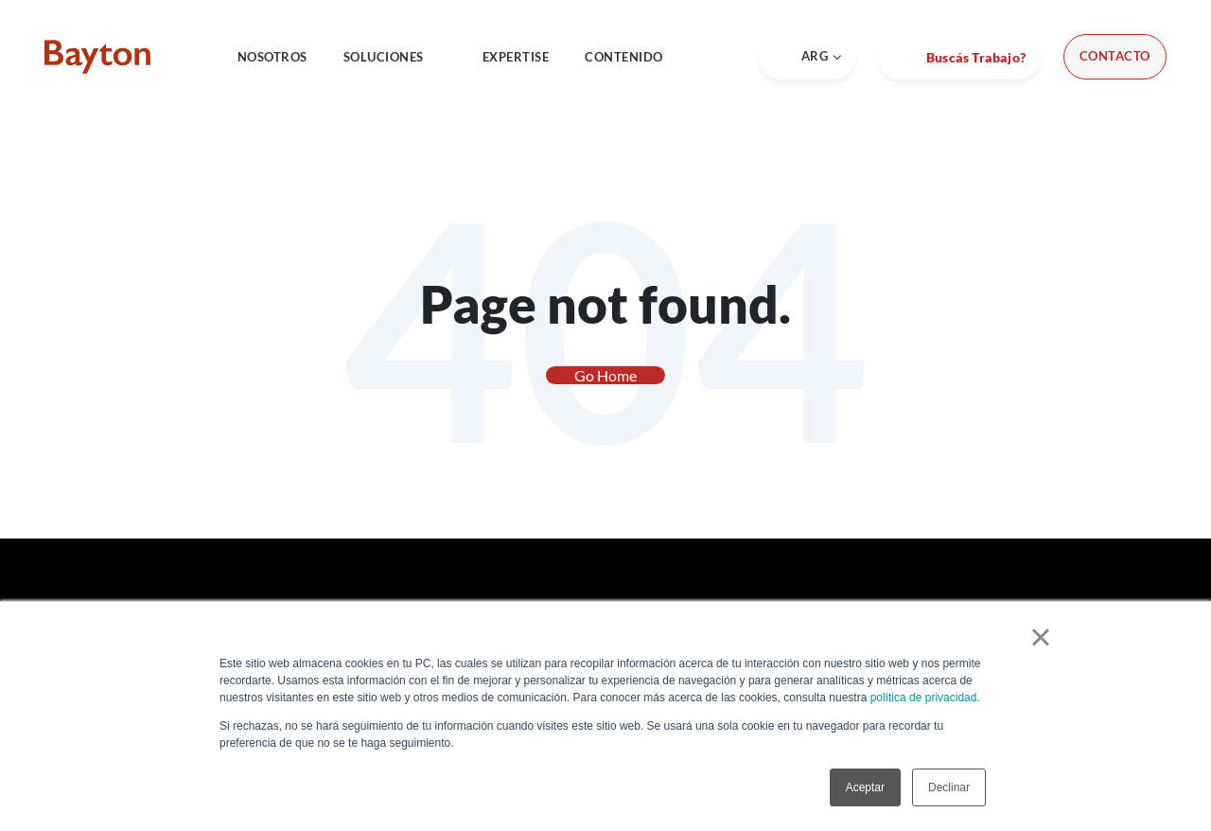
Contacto (1114, 55)
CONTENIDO (635, 56)
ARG (807, 56)
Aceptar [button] (865, 787)
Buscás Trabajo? (974, 57)
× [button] (1040, 636)
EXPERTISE (516, 56)
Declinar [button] (949, 787)
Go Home (605, 375)
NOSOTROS (272, 56)
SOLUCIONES (395, 56)
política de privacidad (923, 697)
